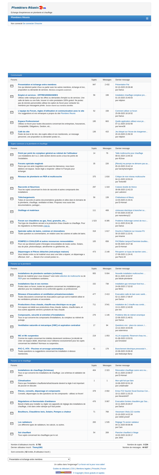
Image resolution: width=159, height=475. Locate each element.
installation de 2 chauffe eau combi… (130, 304)
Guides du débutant (61, 469)
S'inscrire (38, 23)
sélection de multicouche (70, 276)
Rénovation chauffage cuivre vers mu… (131, 370)
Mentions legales (83, 469)
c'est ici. (46, 226)
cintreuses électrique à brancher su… (130, 210)
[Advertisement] (79, 49)
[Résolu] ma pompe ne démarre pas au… (132, 164)
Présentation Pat (122, 85)
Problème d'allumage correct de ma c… (131, 221)
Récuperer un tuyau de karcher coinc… (131, 252)
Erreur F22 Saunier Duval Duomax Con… (132, 391)
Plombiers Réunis (20, 17)
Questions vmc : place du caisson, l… (130, 325)
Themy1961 (37, 447)
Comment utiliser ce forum (126, 111)
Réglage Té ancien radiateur (127, 422)
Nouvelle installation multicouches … (130, 273)
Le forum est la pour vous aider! (92, 464)
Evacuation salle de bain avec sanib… (131, 294)
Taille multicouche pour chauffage (129, 153)
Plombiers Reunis (68, 113)
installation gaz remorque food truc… (130, 284)
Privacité (95, 469)
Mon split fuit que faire (124, 381)
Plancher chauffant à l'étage (126, 432)
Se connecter (28, 23)
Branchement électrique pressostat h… (131, 349)
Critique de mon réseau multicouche (130, 177)
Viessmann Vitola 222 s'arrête (127, 412)
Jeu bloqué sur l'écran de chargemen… (131, 132)
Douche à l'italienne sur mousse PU (130, 231)
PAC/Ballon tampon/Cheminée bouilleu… (132, 241)
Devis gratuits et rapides (94, 473)
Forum (103, 469)
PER (20, 278)
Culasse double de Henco (126, 187)
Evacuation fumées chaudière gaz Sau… (132, 401)
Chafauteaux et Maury (124, 197)
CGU (73, 469)
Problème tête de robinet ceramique (130, 315)
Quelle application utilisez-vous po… (130, 121)
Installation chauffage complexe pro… (131, 95)
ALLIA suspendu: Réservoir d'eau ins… (131, 336)
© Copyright (78, 473)
